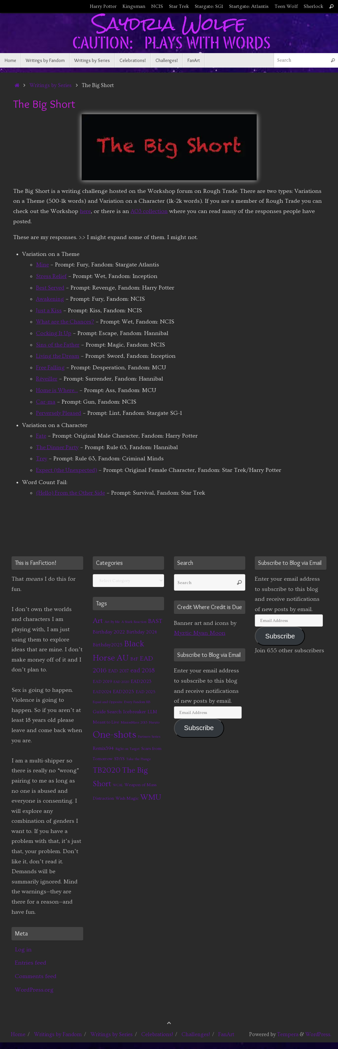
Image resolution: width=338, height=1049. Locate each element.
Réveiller (47, 378)
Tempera (287, 1034)
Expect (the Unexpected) (68, 470)
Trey (42, 458)
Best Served (51, 287)
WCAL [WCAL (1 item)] (118, 785)
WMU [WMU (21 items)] (150, 797)
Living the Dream (59, 356)
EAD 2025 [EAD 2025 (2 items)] (145, 692)
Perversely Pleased (60, 413)
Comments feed (35, 976)
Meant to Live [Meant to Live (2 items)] (106, 722)
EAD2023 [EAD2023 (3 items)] (141, 681)
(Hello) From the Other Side (73, 492)
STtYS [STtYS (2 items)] (119, 758)
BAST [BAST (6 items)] (155, 621)
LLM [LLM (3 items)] (152, 712)
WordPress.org (34, 989)
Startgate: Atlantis (249, 6)
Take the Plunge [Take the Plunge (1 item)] (138, 759)
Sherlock (313, 6)
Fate (41, 435)
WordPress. (318, 1034)
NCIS (157, 6)
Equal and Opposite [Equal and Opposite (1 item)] (107, 702)
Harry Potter (103, 6)
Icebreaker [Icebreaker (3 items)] (134, 712)
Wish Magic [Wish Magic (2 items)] (127, 798)
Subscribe (199, 727)
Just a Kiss (49, 310)
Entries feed (30, 962)
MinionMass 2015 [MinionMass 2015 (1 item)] (134, 723)
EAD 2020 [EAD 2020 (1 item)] (121, 682)
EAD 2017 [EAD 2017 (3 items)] (118, 671)
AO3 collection (151, 211)
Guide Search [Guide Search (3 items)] (107, 712)
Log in (23, 949)
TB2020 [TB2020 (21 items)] (106, 770)
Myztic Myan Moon (199, 633)
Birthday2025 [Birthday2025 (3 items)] (107, 645)
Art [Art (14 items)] (98, 621)
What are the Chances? (67, 321)
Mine (43, 264)
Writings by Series (50, 85)
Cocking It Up (54, 333)
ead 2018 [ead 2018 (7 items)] (142, 670)
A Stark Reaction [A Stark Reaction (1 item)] (134, 622)
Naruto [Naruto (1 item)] (154, 723)
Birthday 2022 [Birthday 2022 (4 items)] (109, 632)
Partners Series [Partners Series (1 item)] (149, 737)
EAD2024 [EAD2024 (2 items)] (102, 692)
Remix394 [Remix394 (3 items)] (103, 748)
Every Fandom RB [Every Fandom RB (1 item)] (137, 702)
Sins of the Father (59, 344)
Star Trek (179, 6)
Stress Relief (52, 276)
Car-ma (45, 401)
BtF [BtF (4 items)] (134, 659)
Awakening (51, 298)
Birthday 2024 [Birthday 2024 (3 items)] (141, 632)
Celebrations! (157, 1034)
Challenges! (196, 1034)
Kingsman (133, 6)
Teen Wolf (286, 6)
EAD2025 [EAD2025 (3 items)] (123, 691)
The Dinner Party (59, 447)
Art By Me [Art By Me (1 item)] (112, 622)
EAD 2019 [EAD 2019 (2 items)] (102, 681)
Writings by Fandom (58, 1034)
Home (18, 1034)
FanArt (226, 1034)
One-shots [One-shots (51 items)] (114, 734)
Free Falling (51, 367)
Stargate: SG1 (209, 6)
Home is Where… (59, 390)
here (86, 211)
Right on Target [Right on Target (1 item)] (128, 749)
